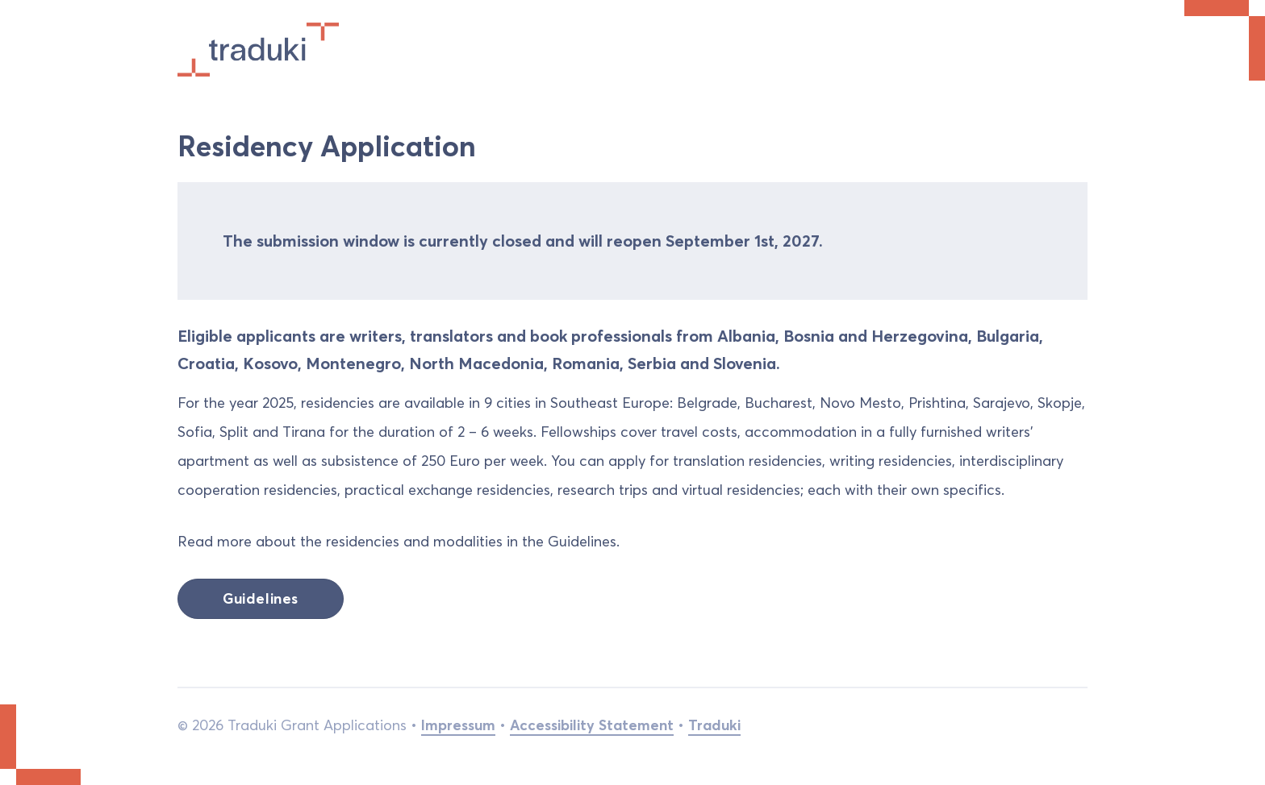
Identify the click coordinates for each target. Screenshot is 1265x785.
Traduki (714, 725)
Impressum (458, 725)
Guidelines (261, 598)
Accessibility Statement (592, 725)
